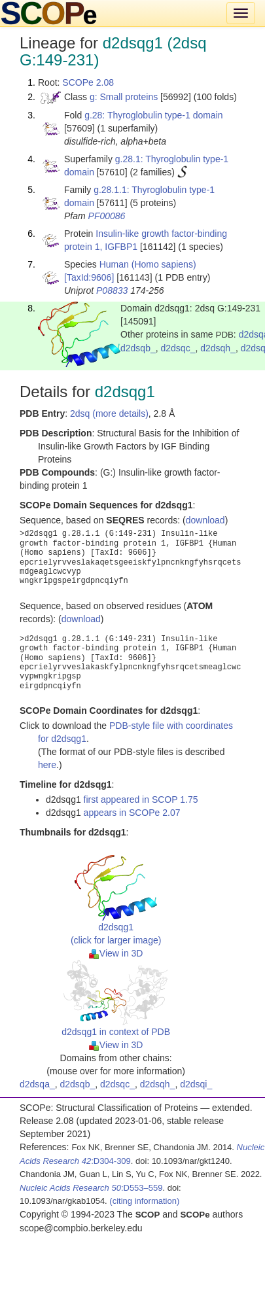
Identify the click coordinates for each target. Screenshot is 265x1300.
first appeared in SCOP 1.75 (141, 799)
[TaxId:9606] (89, 277)
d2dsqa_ (37, 1084)
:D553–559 (91, 1188)
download (205, 520)
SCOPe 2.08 (88, 82)
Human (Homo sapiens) (147, 264)
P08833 (112, 290)
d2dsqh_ (218, 348)
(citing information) (144, 1201)
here (47, 765)
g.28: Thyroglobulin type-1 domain (153, 115)
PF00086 (107, 216)
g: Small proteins (124, 97)
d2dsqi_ (196, 1084)
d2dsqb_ (138, 348)
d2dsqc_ (178, 348)
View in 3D (116, 953)
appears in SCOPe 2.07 (132, 812)
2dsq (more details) (109, 413)
